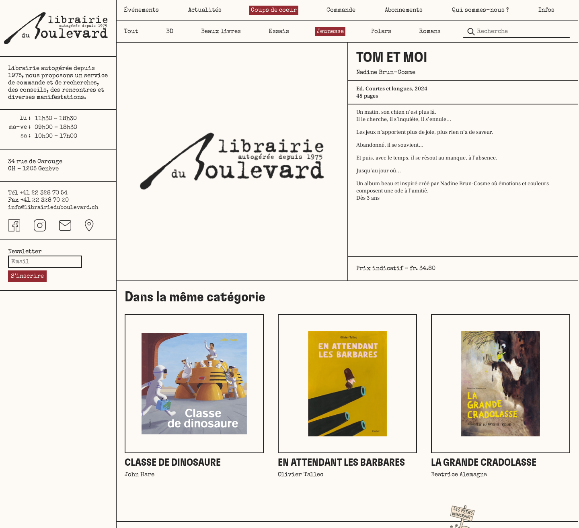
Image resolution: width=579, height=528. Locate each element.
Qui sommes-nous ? (480, 10)
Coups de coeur (274, 10)
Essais (279, 32)
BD (169, 32)
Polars (381, 32)
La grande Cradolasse (483, 463)
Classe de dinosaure (173, 463)
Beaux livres (221, 32)
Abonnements (404, 10)
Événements (141, 10)
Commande (340, 10)
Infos (546, 10)
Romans (430, 32)
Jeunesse (330, 32)
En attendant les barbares (341, 463)
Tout (131, 32)
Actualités (205, 10)
